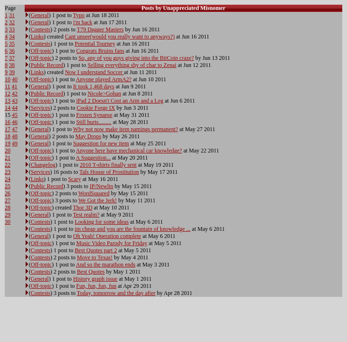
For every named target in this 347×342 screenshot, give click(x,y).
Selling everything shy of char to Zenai (131, 65)
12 (7, 93)
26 (7, 193)
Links (37, 36)
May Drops (88, 136)
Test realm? (86, 214)
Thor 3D (83, 207)
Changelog (43, 165)
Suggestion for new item (101, 143)
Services (40, 107)
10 (7, 79)
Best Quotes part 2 (96, 250)
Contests (40, 29)
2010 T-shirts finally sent (108, 165)
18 (7, 136)
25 (7, 186)
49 (15, 143)
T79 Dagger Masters (100, 29)
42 (15, 93)
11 (7, 86)
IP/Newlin (101, 186)
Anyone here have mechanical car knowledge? (129, 150)
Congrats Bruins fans (100, 51)
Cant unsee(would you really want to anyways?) (120, 36)
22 (7, 165)
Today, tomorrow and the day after (116, 293)
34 (12, 36)
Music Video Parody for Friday (112, 243)
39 (12, 72)
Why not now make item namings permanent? (125, 129)
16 (7, 122)
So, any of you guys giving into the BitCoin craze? (136, 58)
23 (7, 172)
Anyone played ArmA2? (103, 79)
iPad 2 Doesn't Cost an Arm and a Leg (119, 100)
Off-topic (41, 51)
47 (15, 129)
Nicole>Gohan (104, 93)
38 (12, 65)
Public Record (47, 65)
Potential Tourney (95, 43)
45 (15, 115)
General (40, 15)
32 (12, 22)
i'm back (82, 22)
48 (15, 136)
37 (12, 58)
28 (7, 207)
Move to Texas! (95, 257)
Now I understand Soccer (94, 72)
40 (15, 79)
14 (7, 107)
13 (7, 100)
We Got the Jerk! (97, 200)
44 (15, 107)
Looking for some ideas (102, 221)
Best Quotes (90, 271)
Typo (79, 15)
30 (7, 221)
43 (15, 100)
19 (7, 143)
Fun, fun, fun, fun (96, 286)
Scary (74, 179)
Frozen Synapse (94, 115)
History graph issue (95, 279)
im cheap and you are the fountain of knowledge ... (132, 229)
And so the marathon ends (105, 264)
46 (15, 122)
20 (7, 150)
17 (7, 129)
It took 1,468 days (93, 86)
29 (7, 214)
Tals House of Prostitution (109, 172)
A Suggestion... (93, 157)
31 (12, 15)
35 (12, 43)
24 (7, 179)
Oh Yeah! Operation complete (107, 236)
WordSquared (94, 193)
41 (15, 86)
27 (7, 200)
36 (12, 51)
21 (7, 157)
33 (12, 29)
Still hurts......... (94, 122)
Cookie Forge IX (95, 107)
